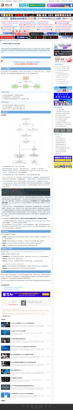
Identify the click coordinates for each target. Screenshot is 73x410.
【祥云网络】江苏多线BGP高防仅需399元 (63, 27)
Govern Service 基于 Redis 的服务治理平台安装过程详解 (23, 346)
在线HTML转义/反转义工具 (61, 146)
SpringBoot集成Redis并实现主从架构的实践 (13, 287)
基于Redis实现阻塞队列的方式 (61, 126)
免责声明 (36, 405)
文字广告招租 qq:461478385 (42, 21)
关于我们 (23, 405)
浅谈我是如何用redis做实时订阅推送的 (63, 113)
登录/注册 (52, 1)
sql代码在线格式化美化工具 (61, 144)
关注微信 (65, 1)
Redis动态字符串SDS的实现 (61, 115)
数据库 (33, 9)
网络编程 (15, 9)
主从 (6, 316)
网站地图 (41, 405)
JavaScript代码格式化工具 (60, 138)
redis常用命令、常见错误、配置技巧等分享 (64, 68)
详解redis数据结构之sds (16, 370)
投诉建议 (45, 405)
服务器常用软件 (8, 1)
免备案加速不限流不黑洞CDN (43, 23)
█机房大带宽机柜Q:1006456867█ (61, 23)
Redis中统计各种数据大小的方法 (62, 83)
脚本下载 (28, 9)
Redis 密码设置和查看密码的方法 (62, 74)
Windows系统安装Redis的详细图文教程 (63, 117)
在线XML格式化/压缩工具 (60, 140)
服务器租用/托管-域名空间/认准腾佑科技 (63, 29)
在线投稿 (50, 405)
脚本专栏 (21, 9)
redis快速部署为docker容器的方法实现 (63, 122)
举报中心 (58, 1)
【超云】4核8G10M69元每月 (24, 29)
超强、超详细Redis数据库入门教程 (62, 66)
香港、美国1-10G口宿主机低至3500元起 (45, 26)
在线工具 (20, 1)
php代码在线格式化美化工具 (61, 142)
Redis (11, 40)
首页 (5, 40)
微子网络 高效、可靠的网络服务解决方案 (45, 27)
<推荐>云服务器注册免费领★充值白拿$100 (9, 21)
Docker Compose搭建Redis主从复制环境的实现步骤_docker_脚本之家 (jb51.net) (27, 251)
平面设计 (63, 9)
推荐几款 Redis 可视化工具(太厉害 (62, 75)
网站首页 (3, 9)
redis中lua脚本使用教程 (60, 109)
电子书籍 (45, 9)
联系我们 (32, 405)
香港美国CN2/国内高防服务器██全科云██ (9, 31)
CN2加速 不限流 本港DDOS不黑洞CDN (26, 21)
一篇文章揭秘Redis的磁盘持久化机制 (62, 111)
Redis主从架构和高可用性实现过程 (11, 289)
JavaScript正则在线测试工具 (61, 149)
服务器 (39, 9)
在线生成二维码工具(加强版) (61, 151)
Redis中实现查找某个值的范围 (61, 119)
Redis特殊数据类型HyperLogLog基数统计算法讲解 (22, 354)
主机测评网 (15, 1)
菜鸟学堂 (2, 1)
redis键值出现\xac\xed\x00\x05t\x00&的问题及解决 (22, 393)
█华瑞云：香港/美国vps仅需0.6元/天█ (44, 29)
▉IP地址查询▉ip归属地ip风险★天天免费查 (27, 24)
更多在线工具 (58, 153)
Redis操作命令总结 (59, 72)
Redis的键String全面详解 (16, 377)
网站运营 (57, 9)
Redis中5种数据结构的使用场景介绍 (63, 70)
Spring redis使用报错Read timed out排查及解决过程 (22, 323)
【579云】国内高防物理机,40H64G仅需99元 (9, 26)
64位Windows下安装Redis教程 (61, 77)
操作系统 (51, 9)
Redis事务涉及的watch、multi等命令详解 (63, 124)
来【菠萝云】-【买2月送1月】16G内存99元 (9, 23)
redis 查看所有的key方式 (60, 79)
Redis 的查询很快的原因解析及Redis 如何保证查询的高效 (23, 362)
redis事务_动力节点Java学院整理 (18, 330)
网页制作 (9, 9)
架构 (9, 316)
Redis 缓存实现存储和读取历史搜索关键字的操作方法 (22, 385)
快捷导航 (70, 1)
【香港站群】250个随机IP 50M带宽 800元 (27, 26)
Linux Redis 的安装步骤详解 (61, 120)
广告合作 (27, 405)
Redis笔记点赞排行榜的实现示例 (18, 338)
